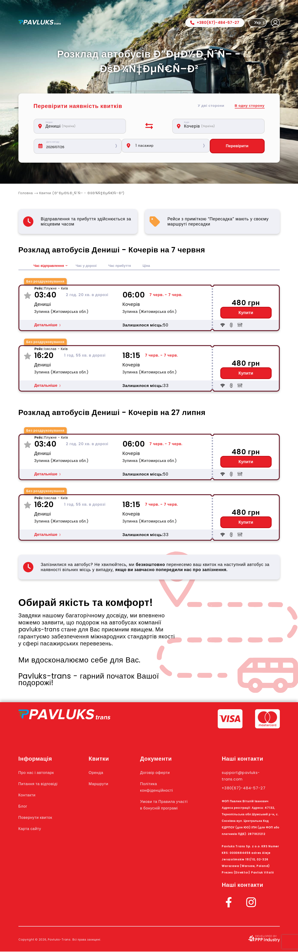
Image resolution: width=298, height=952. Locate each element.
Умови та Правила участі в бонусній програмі (165, 808)
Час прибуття (125, 266)
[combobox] (82, 126)
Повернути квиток (39, 817)
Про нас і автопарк (40, 772)
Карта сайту (32, 829)
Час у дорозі (90, 266)
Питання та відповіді (42, 784)
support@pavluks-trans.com (245, 776)
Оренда (102, 772)
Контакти (28, 795)
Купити (245, 313)
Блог (23, 806)
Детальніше (45, 325)
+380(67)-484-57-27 (214, 22)
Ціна (154, 266)
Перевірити (237, 146)
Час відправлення (50, 266)
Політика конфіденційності (164, 787)
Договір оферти (162, 772)
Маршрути (105, 784)
